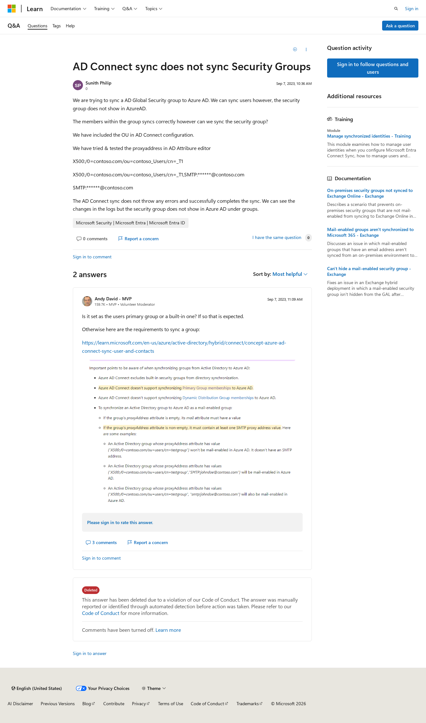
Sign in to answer (89, 653)
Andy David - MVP (113, 299)
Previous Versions (58, 703)
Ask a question (400, 26)
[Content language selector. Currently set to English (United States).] (37, 688)
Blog (86, 703)
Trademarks (248, 703)
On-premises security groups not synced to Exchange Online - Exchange (370, 193)
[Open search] (396, 8)
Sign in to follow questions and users (373, 68)
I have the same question (276, 237)
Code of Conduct (100, 613)
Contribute (113, 703)
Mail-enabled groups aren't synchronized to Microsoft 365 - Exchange (370, 232)
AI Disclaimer (20, 703)
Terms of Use (170, 703)
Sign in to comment (92, 257)
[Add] (295, 49)
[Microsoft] (12, 8)
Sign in (411, 8)
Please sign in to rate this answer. (120, 522)
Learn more (168, 629)
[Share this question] (306, 49)
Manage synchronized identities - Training (369, 136)
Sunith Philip (98, 83)
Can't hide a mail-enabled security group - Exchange (369, 271)
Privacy (139, 703)
